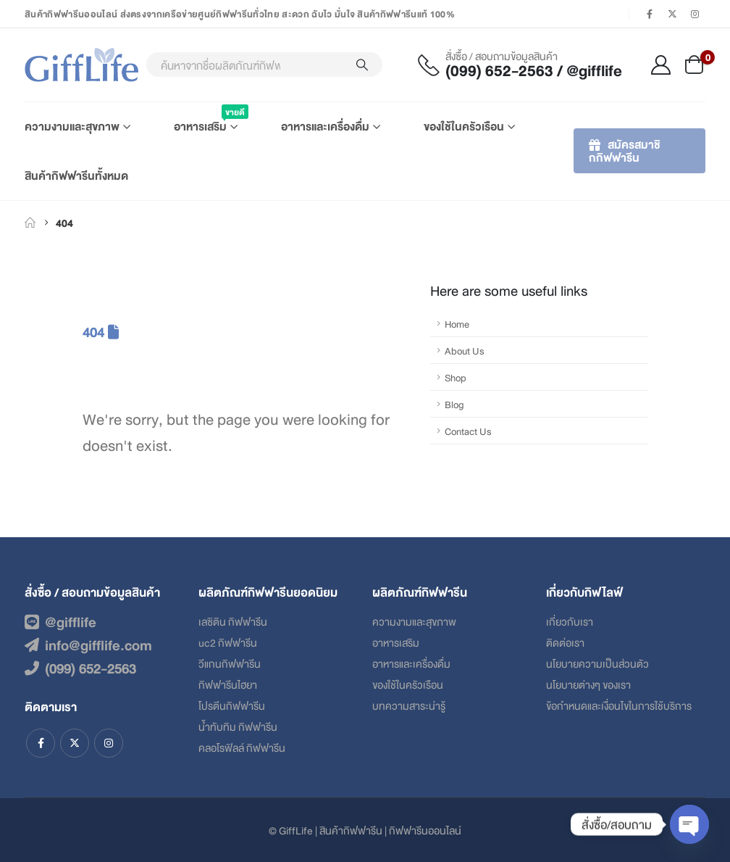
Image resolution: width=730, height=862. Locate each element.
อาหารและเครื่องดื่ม (325, 126)
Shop (455, 377)
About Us (464, 350)
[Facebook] (649, 13)
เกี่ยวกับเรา (569, 621)
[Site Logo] (81, 65)
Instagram (108, 743)
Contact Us (468, 431)
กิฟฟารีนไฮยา (227, 684)
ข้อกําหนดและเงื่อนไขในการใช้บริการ (619, 705)
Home (457, 323)
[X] (672, 13)
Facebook (40, 743)
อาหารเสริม (206, 119)
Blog (454, 404)
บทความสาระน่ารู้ (408, 705)
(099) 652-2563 (80, 668)
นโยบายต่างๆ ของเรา (588, 684)
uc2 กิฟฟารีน (227, 642)
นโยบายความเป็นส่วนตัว (597, 663)
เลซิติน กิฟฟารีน (232, 621)
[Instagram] (695, 13)
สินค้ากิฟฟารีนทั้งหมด (76, 175)
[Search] (362, 64)
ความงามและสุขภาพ (72, 126)
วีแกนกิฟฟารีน (229, 663)
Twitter (74, 743)
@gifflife (60, 621)
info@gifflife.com (88, 644)
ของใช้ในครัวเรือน (464, 126)
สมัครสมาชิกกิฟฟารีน (624, 151)
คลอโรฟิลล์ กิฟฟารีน (241, 747)
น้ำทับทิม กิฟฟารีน (237, 726)
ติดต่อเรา (565, 642)
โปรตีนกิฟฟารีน (231, 705)
